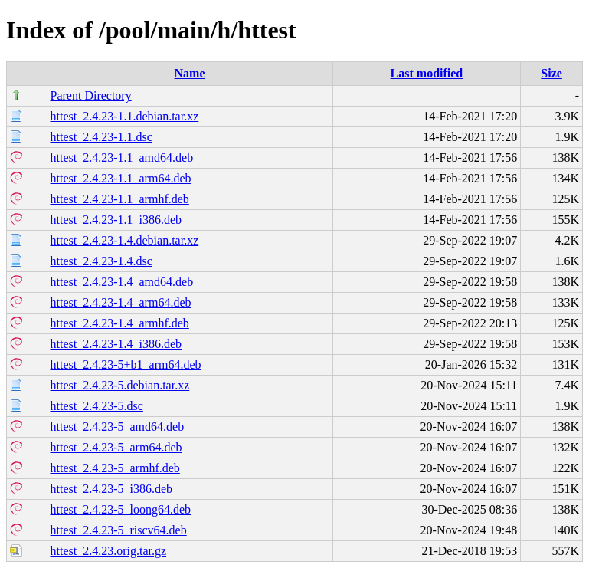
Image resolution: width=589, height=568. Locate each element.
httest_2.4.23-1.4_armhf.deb (120, 323)
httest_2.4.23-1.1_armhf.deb (120, 198)
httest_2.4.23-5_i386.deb (112, 488)
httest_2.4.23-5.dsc (97, 405)
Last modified (427, 73)
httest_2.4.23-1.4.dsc (101, 261)
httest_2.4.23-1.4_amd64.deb (122, 281)
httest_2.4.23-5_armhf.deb (115, 467)
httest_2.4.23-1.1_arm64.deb (121, 178)
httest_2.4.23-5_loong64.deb (121, 509)
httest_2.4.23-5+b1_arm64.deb (126, 364)
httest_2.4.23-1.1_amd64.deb (122, 157)
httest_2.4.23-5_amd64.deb (118, 426)
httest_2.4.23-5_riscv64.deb (119, 530)
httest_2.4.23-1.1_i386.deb (116, 219)
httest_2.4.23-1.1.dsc (101, 136)
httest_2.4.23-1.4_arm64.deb (121, 302)
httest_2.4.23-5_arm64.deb (116, 447)
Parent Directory (91, 95)
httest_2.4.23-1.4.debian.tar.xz (125, 240)
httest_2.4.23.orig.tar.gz (109, 550)
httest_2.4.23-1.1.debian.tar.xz (125, 116)
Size (551, 73)
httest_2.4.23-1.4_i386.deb (116, 343)
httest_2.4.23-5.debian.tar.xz (120, 385)
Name (190, 73)
